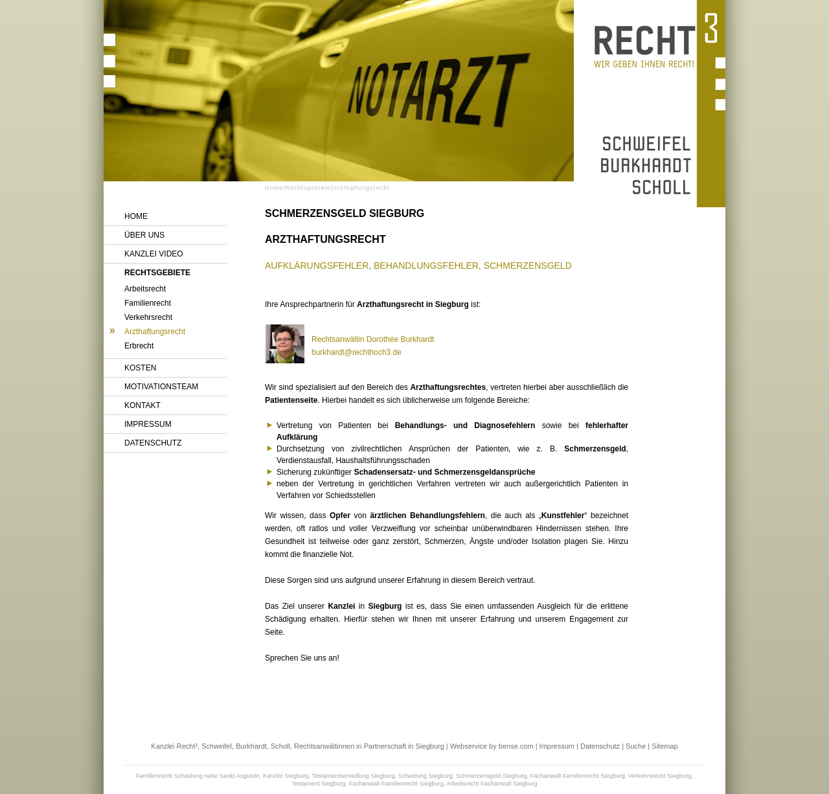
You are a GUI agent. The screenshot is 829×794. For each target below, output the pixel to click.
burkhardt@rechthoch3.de (357, 352)
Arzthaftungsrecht (154, 331)
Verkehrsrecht (148, 317)
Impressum (148, 424)
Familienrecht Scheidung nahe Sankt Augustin (198, 776)
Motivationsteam (161, 386)
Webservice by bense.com (492, 746)
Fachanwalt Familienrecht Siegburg (577, 776)
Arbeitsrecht (145, 288)
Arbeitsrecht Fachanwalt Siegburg (492, 783)
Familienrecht (147, 303)
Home (136, 216)
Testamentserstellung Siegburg (353, 776)
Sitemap (664, 746)
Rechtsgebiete (157, 272)
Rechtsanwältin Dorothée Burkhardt (373, 339)
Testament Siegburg (318, 783)
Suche (636, 746)
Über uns (144, 235)
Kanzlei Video (153, 253)
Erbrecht (138, 345)
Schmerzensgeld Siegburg (491, 776)
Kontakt (142, 405)
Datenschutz (152, 443)
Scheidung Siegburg (425, 776)
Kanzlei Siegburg (286, 776)
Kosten (140, 367)
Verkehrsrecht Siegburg (659, 776)
